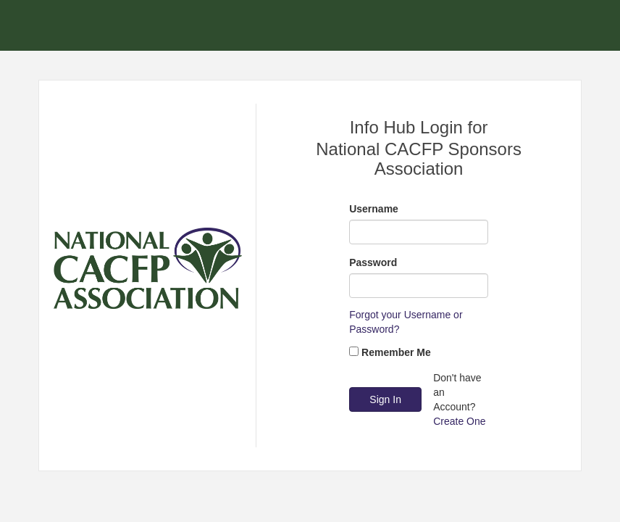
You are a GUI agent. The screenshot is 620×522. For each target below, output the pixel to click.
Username (373, 209)
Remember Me (396, 352)
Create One (459, 421)
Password (373, 262)
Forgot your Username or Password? (405, 322)
